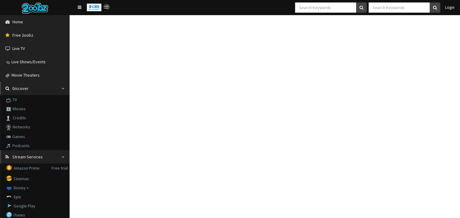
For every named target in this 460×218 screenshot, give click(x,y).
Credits (16, 118)
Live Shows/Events (25, 61)
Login (449, 7)
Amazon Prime (23, 168)
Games (15, 136)
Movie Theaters (22, 75)
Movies (16, 108)
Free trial (59, 168)
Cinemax (18, 178)
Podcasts (18, 145)
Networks (18, 127)
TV (11, 99)
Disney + (18, 187)
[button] (79, 7)
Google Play (21, 206)
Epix (14, 197)
